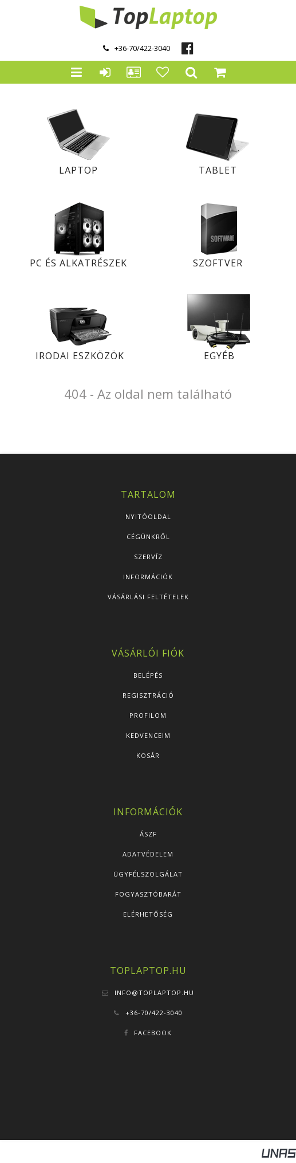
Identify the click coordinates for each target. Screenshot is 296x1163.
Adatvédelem (148, 854)
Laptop (78, 170)
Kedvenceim (148, 735)
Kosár (148, 755)
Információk (148, 576)
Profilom (148, 715)
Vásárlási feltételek (148, 596)
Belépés (148, 675)
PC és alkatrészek (78, 263)
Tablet (218, 170)
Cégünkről (148, 536)
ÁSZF (148, 834)
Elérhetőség (148, 914)
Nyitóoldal (148, 516)
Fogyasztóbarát (148, 894)
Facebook (153, 1032)
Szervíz (148, 556)
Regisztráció (148, 695)
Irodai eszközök (79, 355)
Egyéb (219, 355)
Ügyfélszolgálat (148, 874)
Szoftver (218, 263)
